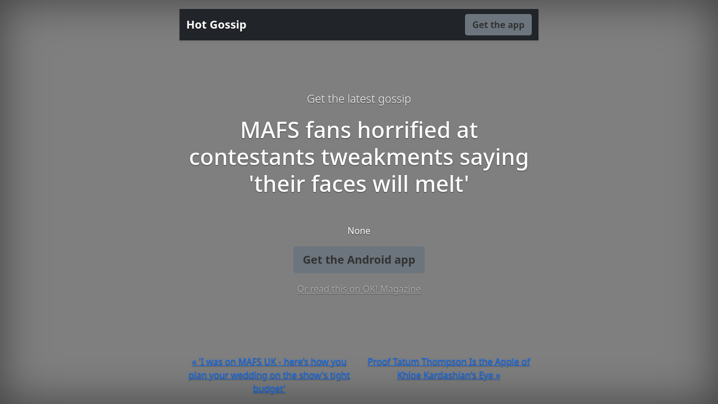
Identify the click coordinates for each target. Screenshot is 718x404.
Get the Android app (359, 259)
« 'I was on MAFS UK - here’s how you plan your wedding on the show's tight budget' (269, 374)
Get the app (498, 25)
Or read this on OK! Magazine (359, 289)
